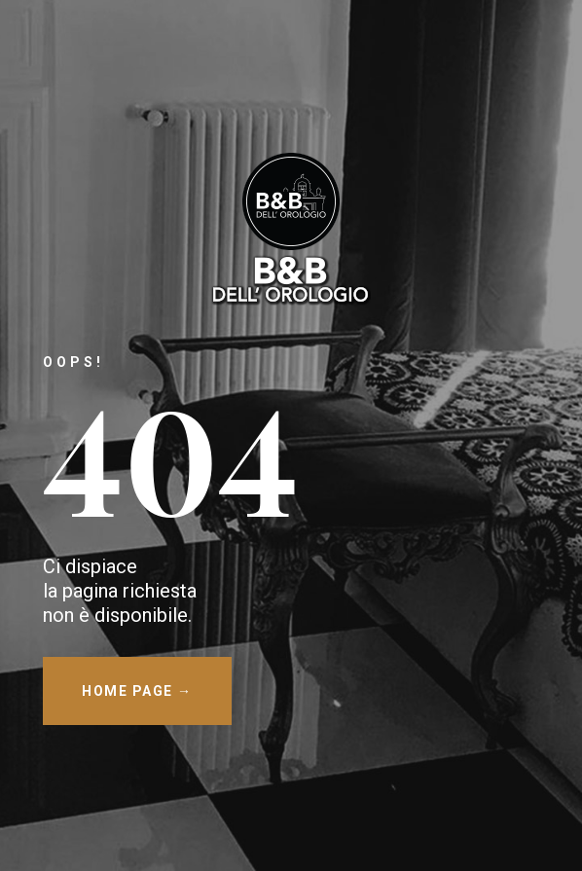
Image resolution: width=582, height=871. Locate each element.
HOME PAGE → (137, 691)
